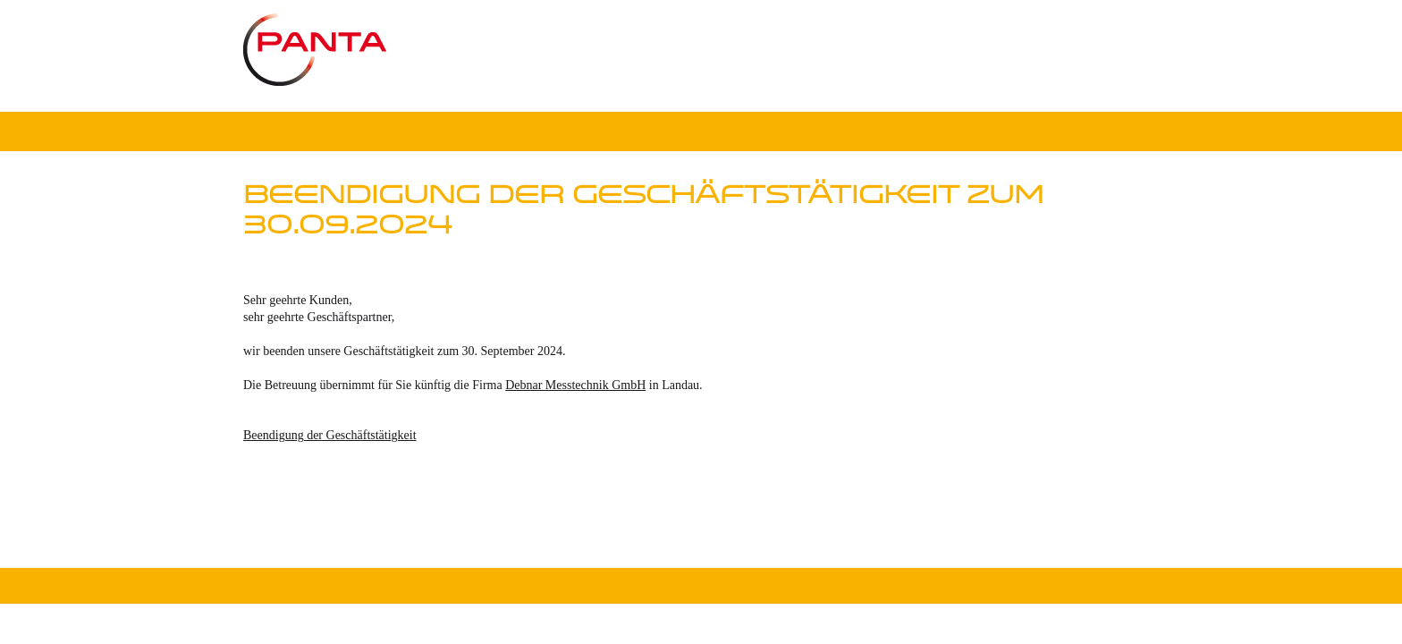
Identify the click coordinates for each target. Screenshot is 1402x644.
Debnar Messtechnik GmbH (575, 385)
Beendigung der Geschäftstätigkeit (330, 435)
